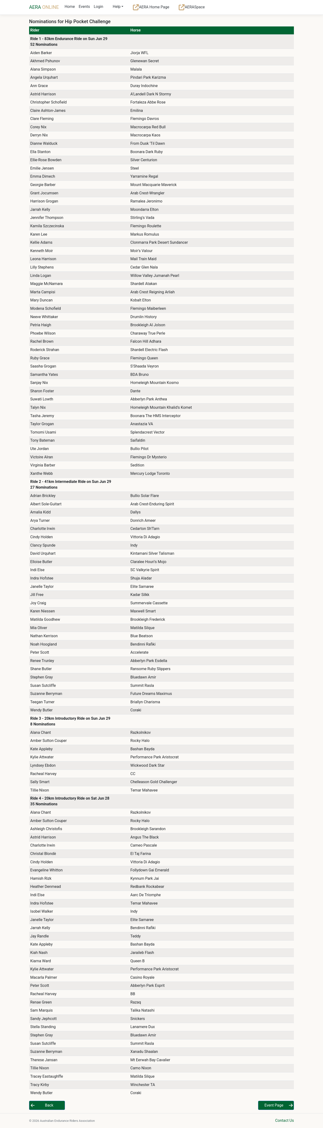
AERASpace (192, 7)
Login (98, 6)
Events (84, 6)
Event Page (273, 1105)
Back (49, 1105)
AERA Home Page (151, 7)
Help (117, 6)
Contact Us (284, 1120)
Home (70, 6)
